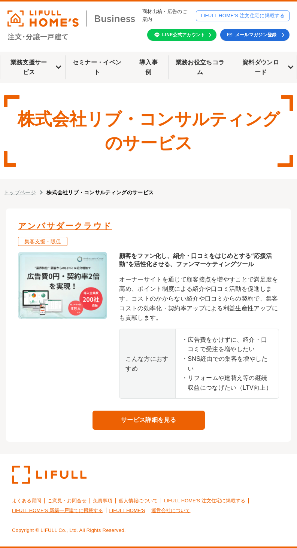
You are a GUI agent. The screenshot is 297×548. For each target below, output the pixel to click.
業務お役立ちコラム (200, 67)
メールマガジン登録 (256, 34)
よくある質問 (26, 500)
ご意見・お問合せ (67, 500)
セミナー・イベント (97, 67)
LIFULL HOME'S (127, 510)
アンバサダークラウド (65, 226)
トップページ (20, 192)
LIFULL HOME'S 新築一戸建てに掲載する (57, 510)
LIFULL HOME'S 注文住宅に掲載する (243, 15)
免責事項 (102, 500)
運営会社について (170, 510)
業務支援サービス (28, 67)
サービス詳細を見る (148, 420)
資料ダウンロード (260, 67)
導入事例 (148, 67)
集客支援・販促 (42, 241)
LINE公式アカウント (183, 34)
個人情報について (138, 500)
